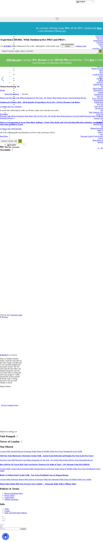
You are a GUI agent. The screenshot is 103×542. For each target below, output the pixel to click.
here (92, 59)
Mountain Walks (58, 479)
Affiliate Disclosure (11, 499)
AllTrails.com (13, 59)
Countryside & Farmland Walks (22, 469)
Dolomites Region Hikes (20, 479)
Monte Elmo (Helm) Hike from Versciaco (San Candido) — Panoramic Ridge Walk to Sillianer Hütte (38, 484)
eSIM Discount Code (18, 460)
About (6, 509)
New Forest (59, 451)
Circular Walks (5, 451)
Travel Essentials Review (84, 460)
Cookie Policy (9, 497)
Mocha (2, 90)
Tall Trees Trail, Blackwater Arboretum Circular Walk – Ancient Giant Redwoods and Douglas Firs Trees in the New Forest (46, 456)
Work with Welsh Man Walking (15, 513)
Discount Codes (16, 315)
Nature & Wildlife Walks (46, 451)
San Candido (86, 479)
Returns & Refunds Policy (13, 493)
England (14, 451)
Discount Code (5, 460)
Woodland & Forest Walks (72, 451)
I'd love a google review (9, 405)
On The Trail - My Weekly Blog (51, 460)
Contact (7, 511)
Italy (50, 479)
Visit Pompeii (9, 436)
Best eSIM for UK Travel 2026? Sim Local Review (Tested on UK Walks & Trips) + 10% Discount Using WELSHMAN (45, 464)
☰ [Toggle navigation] (57, 19)
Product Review (69, 460)
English (11, 145)
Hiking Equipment (33, 460)
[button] (100, 79)
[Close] (1, 526)
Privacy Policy (9, 495)
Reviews (5, 317)
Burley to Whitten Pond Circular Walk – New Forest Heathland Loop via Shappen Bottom (34, 475)
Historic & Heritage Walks (27, 451)
